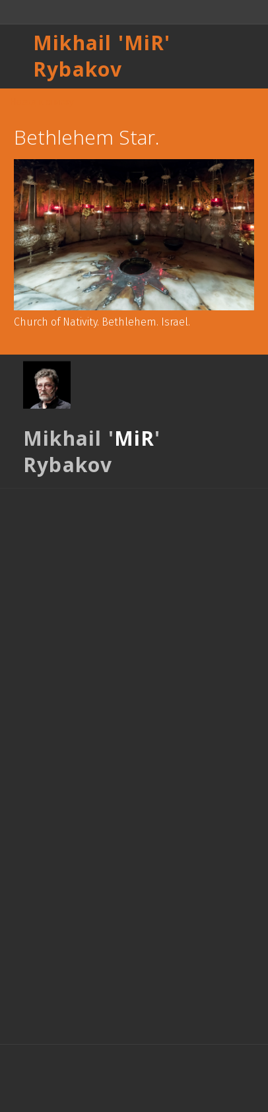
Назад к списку (42, 101)
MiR (144, 42)
